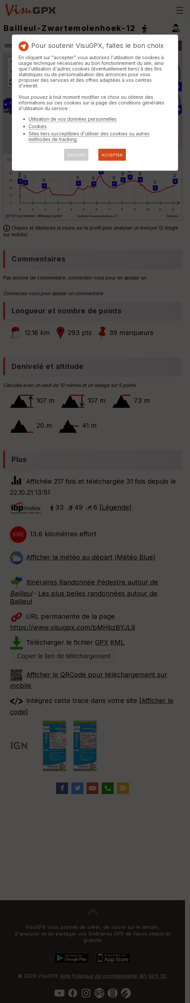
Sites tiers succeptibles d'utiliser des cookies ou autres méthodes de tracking (89, 136)
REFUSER (76, 155)
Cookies (38, 126)
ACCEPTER (112, 155)
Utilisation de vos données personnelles (73, 119)
